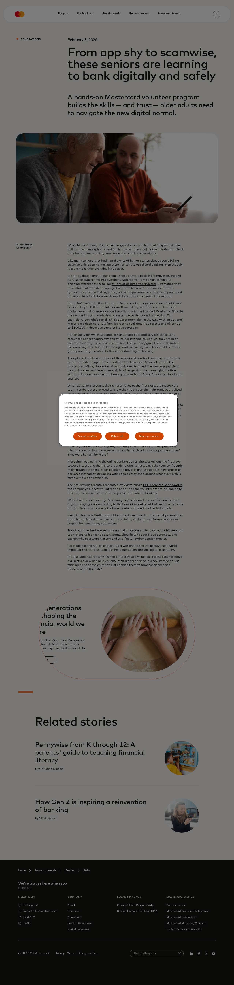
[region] (118, 420)
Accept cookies (87, 436)
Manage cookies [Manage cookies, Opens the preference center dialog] (149, 436)
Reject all (117, 436)
